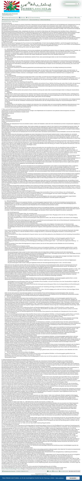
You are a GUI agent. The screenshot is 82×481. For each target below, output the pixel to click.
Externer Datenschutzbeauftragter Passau (11, 468)
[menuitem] (27, 18)
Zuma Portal (44, 473)
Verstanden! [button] (73, 478)
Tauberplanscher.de (14, 17)
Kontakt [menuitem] (49, 471)
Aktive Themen (15, 21)
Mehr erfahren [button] (59, 478)
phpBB (37, 474)
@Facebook (23, 17)
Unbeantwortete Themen (6, 21)
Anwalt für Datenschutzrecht (43, 468)
